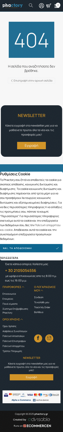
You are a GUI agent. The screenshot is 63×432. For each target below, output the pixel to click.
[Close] (58, 5)
